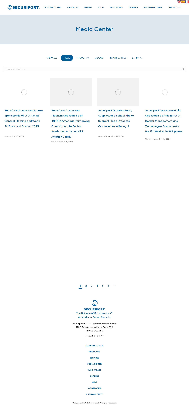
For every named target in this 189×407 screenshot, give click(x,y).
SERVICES (94, 358)
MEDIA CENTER (94, 364)
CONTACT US (94, 388)
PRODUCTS (94, 352)
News (66, 58)
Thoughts (82, 58)
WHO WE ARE (94, 370)
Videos (99, 58)
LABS (94, 382)
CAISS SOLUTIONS (94, 346)
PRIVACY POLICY (94, 394)
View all (52, 58)
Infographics (118, 58)
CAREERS (94, 376)
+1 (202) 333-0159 (94, 336)
